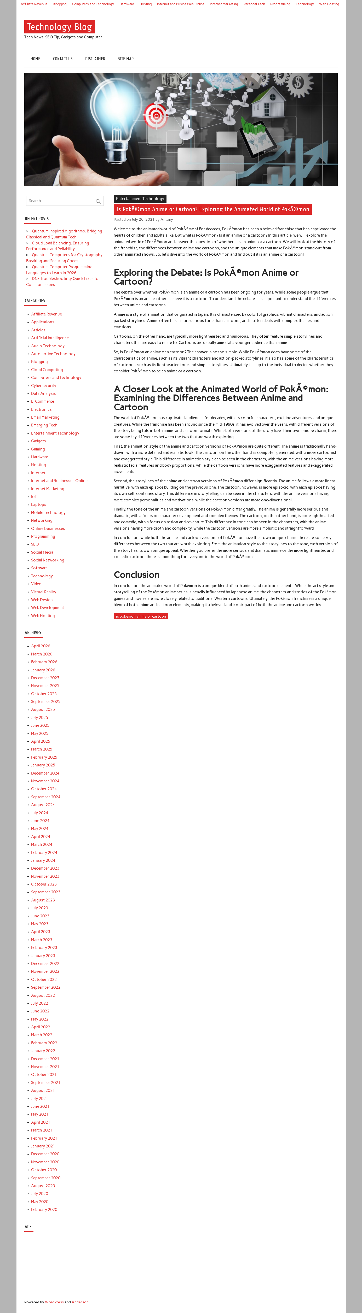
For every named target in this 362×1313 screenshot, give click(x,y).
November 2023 (45, 876)
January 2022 (43, 1050)
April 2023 (40, 931)
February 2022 (44, 1043)
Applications (42, 322)
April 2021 (40, 1122)
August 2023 (43, 900)
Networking (42, 520)
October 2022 (44, 979)
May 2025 (39, 733)
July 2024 (39, 813)
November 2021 (45, 1066)
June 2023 (40, 916)
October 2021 (44, 1074)
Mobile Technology (48, 512)
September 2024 (45, 797)
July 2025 (39, 717)
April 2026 (40, 646)
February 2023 (44, 947)
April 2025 (40, 741)
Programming (280, 4)
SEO (35, 544)
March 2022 (41, 1035)
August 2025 (43, 709)
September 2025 (45, 701)
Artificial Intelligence (50, 338)
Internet (38, 473)
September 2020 (45, 1178)
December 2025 (45, 678)
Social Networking (47, 560)
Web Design (42, 599)
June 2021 (40, 1106)
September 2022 (45, 987)
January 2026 (43, 670)
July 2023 (39, 908)
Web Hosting (329, 4)
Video (36, 584)
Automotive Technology (53, 353)
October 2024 (44, 789)
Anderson (80, 1302)
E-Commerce (42, 401)
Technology (305, 4)
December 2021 (45, 1059)
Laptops (38, 504)
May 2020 (39, 1201)
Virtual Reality (43, 592)
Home (35, 58)
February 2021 (44, 1138)
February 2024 (44, 852)
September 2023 (45, 892)
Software (39, 568)
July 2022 (39, 1003)
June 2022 (40, 1011)
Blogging (60, 4)
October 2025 (44, 693)
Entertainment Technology (140, 198)
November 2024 (45, 781)
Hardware (126, 4)
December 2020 (45, 1154)
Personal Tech (254, 4)
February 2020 (44, 1209)
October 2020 (44, 1170)
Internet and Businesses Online (180, 4)
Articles (38, 330)
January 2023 (43, 955)
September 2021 (45, 1082)
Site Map (126, 58)
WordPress (54, 1302)
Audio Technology (48, 346)
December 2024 (45, 773)
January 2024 (43, 860)
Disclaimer (95, 58)
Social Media (42, 552)
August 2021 (43, 1090)
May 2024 (39, 828)
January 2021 (43, 1146)
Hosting (146, 4)
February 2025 (44, 757)
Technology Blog (59, 26)
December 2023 (45, 868)
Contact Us (62, 58)
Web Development (47, 607)
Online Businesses (48, 528)
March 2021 (41, 1130)
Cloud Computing (47, 369)
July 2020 (39, 1193)
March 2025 (41, 749)
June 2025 (40, 725)
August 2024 (43, 804)
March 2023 (41, 939)
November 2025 (45, 685)
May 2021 (39, 1114)
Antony (166, 219)
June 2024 (40, 820)
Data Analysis (43, 393)
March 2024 (41, 844)
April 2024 (40, 836)
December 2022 (45, 963)
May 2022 (39, 1019)
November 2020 (45, 1162)
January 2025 (43, 765)
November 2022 (45, 971)
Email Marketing (45, 417)
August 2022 (43, 995)
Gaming (38, 449)
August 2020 (43, 1185)
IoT (34, 496)
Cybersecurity (43, 385)
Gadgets (38, 441)
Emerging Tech (44, 425)
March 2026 (41, 654)
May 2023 (39, 924)
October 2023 (44, 884)
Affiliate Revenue (34, 4)
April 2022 (40, 1027)
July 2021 (39, 1098)
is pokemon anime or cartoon (141, 616)
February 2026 (44, 662)
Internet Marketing (224, 4)
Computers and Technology (93, 4)
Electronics (41, 409)
